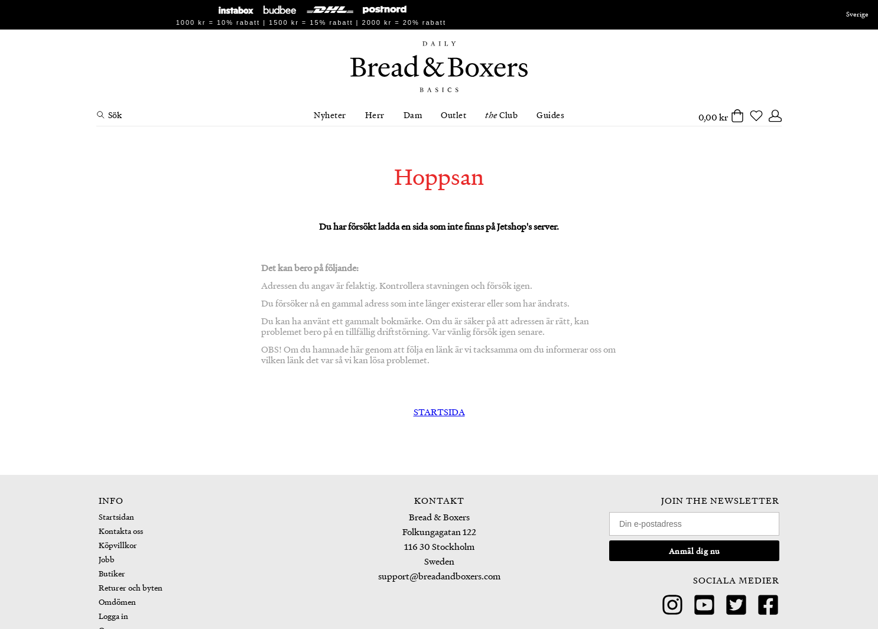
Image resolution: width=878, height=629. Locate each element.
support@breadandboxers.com (439, 575)
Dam (413, 114)
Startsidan (116, 516)
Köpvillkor (118, 544)
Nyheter (330, 114)
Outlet (453, 114)
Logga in (113, 615)
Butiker (112, 573)
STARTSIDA (439, 411)
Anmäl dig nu (694, 550)
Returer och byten (130, 587)
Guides (550, 114)
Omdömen (117, 601)
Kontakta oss (121, 530)
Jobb (107, 559)
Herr (375, 114)
